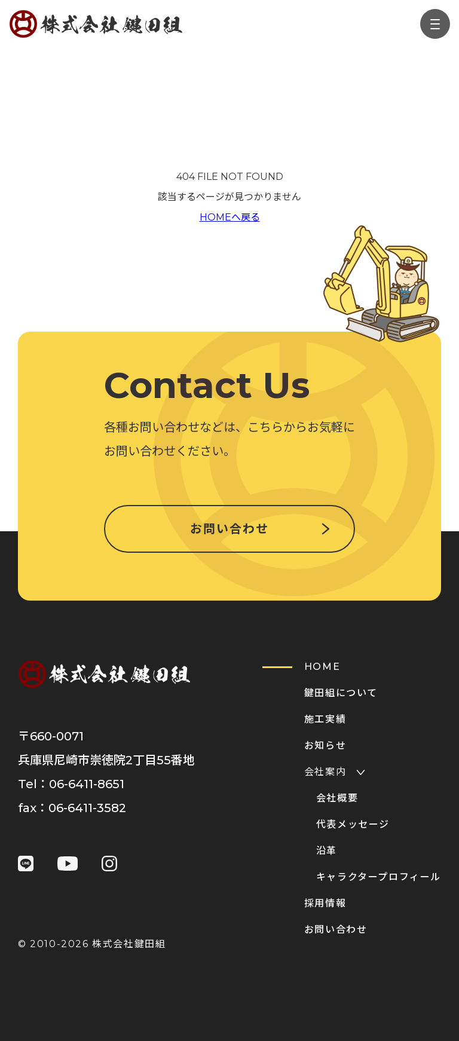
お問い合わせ (229, 529)
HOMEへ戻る (230, 217)
